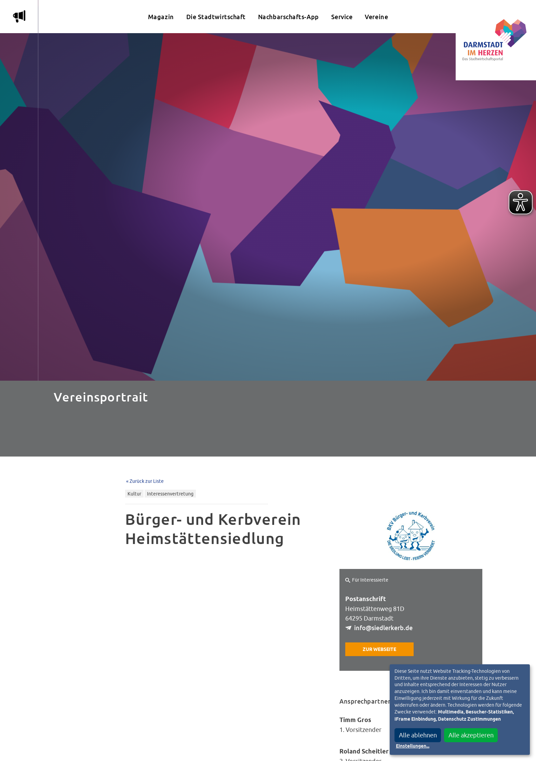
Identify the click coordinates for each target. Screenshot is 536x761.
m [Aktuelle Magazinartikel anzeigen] (19, 16)
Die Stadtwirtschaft (216, 17)
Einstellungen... (412, 746)
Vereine (376, 17)
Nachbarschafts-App (288, 17)
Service (342, 17)
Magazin (161, 17)
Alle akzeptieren (471, 735)
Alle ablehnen (418, 735)
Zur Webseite (379, 649)
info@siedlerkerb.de (383, 628)
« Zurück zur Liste (145, 481)
